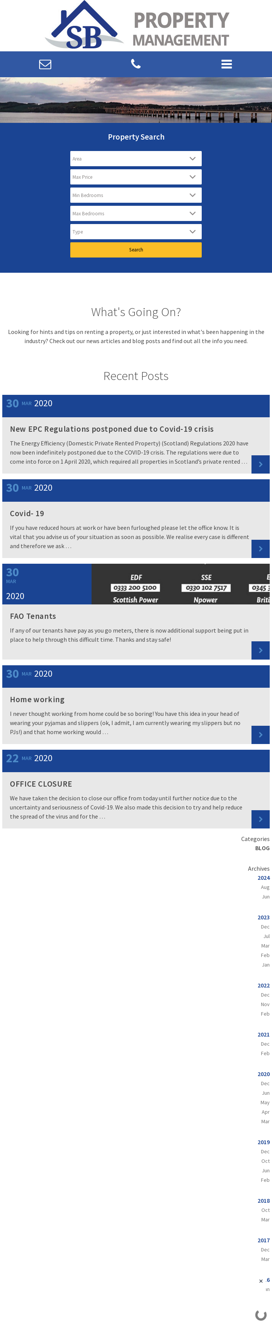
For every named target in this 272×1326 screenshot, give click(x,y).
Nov (265, 1004)
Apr (266, 1111)
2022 (264, 985)
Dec (265, 926)
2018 (264, 1200)
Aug (265, 887)
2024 (264, 877)
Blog (262, 848)
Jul (266, 936)
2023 (264, 917)
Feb (265, 955)
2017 (264, 1240)
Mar (265, 945)
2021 (264, 1034)
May (265, 1102)
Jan (266, 964)
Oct (265, 1160)
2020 (264, 1074)
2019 (264, 1142)
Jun (266, 896)
